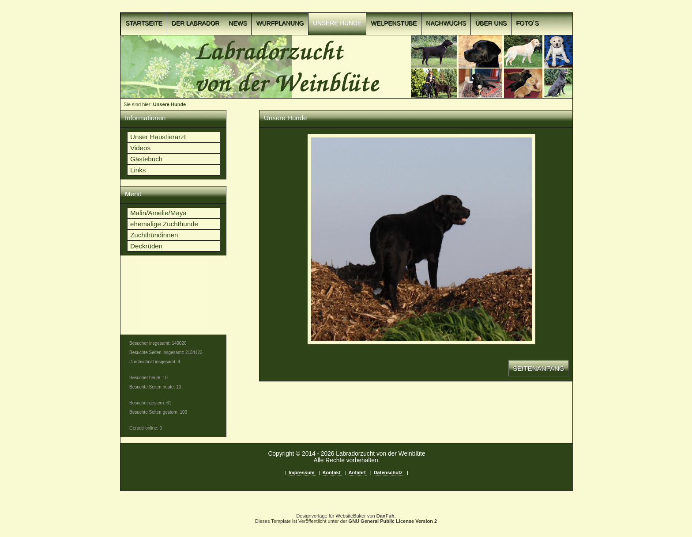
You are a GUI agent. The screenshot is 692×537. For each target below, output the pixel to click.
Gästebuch (146, 159)
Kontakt (332, 472)
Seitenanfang (538, 368)
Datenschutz (388, 472)
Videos (140, 148)
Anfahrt (357, 472)
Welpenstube (394, 23)
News (238, 23)
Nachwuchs (446, 23)
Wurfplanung (280, 23)
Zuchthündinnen (154, 235)
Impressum (302, 472)
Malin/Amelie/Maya (158, 213)
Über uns (491, 23)
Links (138, 170)
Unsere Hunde (337, 23)
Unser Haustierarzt (158, 137)
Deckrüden (146, 246)
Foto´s (527, 23)
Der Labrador (196, 23)
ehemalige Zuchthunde (164, 224)
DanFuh (385, 515)
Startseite (143, 23)
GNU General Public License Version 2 (393, 521)
